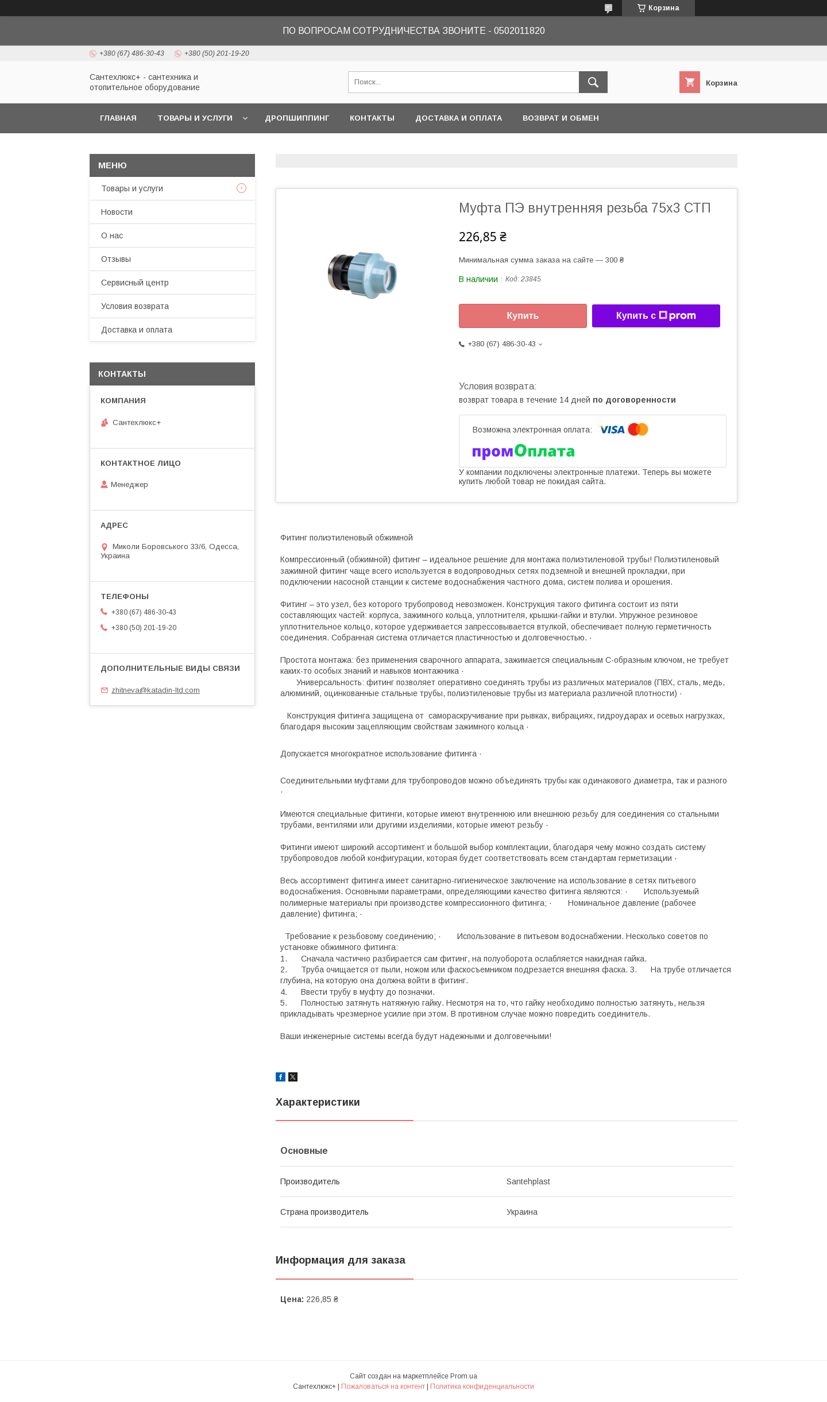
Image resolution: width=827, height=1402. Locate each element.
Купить (523, 315)
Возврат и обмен (561, 118)
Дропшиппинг (297, 118)
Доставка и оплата (458, 118)
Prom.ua (463, 1376)
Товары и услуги (195, 118)
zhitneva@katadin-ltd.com (155, 690)
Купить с (656, 316)
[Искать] (593, 82)
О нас (112, 235)
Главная (118, 118)
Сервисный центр (135, 282)
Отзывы (116, 259)
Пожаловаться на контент (383, 1386)
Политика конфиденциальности (482, 1386)
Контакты (372, 118)
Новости (117, 212)
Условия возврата (135, 306)
